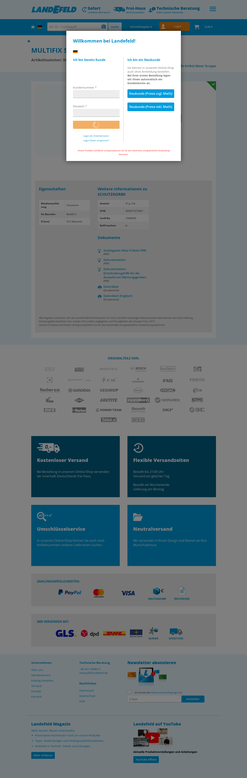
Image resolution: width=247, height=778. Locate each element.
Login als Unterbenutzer (96, 136)
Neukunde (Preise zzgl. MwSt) (150, 93)
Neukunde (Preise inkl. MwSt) (150, 107)
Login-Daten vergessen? (96, 140)
